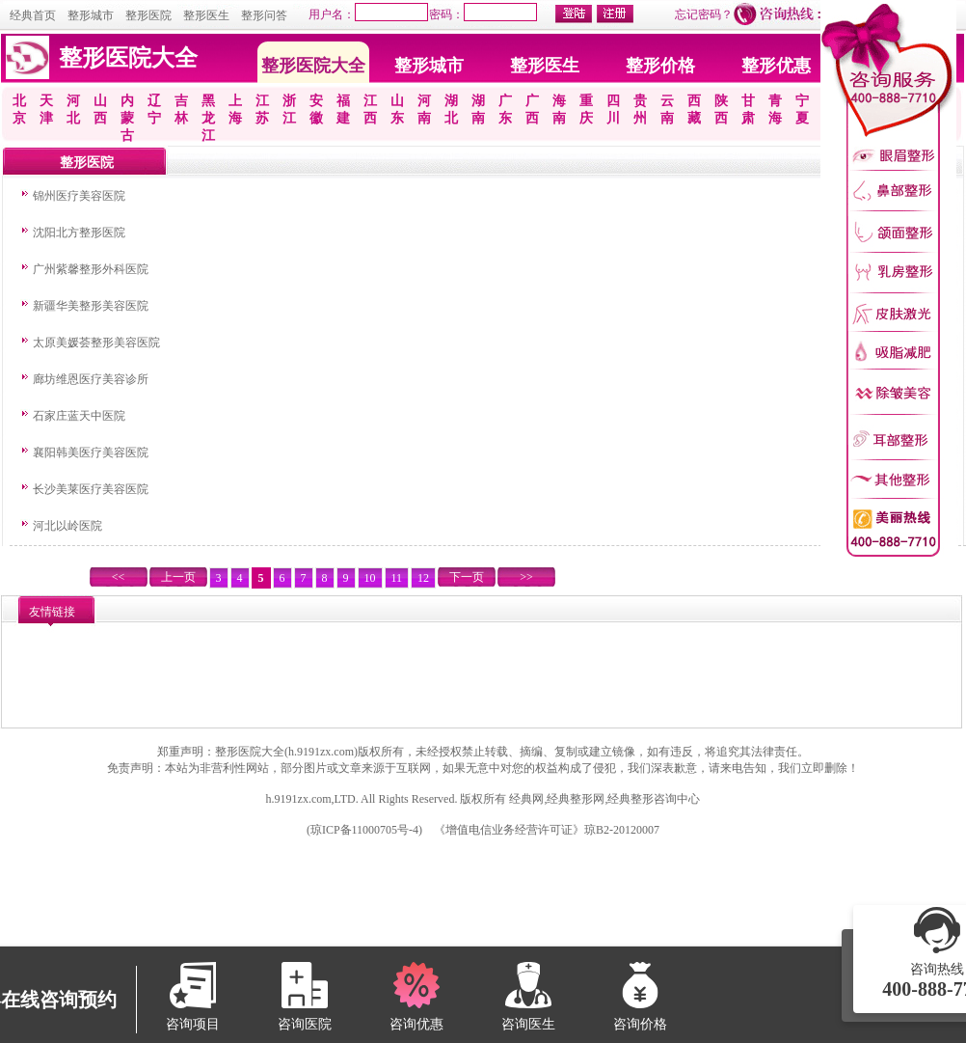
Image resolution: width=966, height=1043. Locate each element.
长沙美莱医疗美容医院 (90, 489)
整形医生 (206, 15)
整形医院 (148, 15)
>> (526, 577)
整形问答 (264, 15)
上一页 (178, 577)
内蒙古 (127, 118)
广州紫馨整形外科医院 (90, 269)
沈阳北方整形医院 (79, 232)
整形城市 (90, 15)
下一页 (466, 577)
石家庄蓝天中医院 (79, 416)
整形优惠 (776, 65)
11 (397, 578)
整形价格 (660, 65)
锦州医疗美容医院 (79, 196)
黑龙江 (208, 118)
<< (118, 577)
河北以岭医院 (67, 526)
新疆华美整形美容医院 (90, 306)
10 (370, 578)
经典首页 (33, 15)
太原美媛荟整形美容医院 (96, 342)
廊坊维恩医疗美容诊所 (90, 379)
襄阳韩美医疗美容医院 (90, 452)
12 (423, 578)
